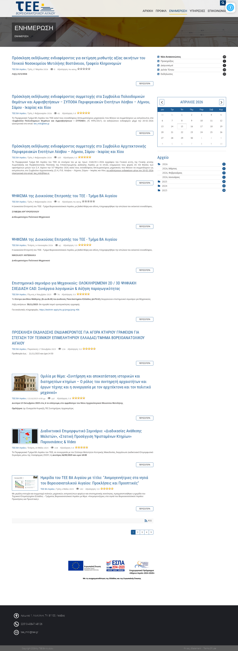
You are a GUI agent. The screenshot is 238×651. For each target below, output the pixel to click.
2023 (164, 189)
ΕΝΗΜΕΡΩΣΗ (178, 10)
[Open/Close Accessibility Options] (229, 9)
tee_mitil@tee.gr (41, 123)
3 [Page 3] (142, 531)
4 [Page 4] (146, 531)
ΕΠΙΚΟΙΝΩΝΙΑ (217, 10)
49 (224, 56)
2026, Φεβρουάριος (194, 172)
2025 (164, 181)
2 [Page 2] (137, 531)
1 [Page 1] (133, 531)
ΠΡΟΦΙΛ (161, 10)
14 (224, 69)
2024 (164, 185)
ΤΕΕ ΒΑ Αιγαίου (19, 69)
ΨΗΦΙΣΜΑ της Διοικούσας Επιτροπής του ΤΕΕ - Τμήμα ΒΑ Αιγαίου (64, 195)
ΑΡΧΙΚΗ (148, 10)
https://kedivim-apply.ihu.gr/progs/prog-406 (59, 309)
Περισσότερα (144, 83)
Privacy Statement (192, 648)
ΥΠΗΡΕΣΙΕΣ (197, 10)
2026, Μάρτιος (194, 168)
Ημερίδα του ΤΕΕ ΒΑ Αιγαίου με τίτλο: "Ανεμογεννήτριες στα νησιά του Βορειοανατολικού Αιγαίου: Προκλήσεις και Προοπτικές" (25, 482)
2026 (165, 163)
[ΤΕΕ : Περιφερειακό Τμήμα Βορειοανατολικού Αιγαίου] (37, 8)
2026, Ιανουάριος (194, 176)
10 (224, 73)
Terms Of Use (209, 648)
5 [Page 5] (151, 531)
